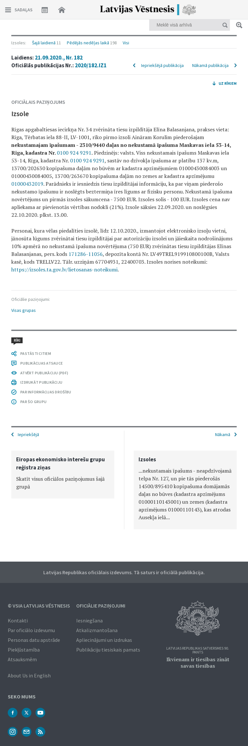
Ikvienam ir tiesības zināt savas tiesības (197, 662)
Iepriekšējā (28, 434)
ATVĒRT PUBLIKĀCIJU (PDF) (44, 372)
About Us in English (29, 675)
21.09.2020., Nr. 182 (59, 57)
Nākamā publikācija (210, 65)
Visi (126, 43)
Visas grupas (23, 310)
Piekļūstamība (24, 649)
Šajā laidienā (44, 43)
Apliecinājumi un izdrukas (104, 640)
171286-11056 (85, 254)
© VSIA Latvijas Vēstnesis (39, 605)
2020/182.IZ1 (91, 65)
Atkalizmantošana (97, 630)
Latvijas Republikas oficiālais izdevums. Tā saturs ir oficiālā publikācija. (124, 572)
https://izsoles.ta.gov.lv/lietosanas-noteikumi (64, 269)
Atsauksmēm (22, 659)
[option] (62, 475)
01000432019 (27, 183)
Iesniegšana (89, 620)
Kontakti (18, 620)
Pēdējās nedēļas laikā (88, 43)
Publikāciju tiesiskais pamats (108, 649)
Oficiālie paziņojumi (100, 605)
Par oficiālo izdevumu (31, 630)
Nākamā (222, 434)
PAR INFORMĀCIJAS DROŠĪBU (45, 391)
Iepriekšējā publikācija (162, 65)
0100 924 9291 (74, 152)
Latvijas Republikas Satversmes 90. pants (197, 650)
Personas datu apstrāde (34, 640)
